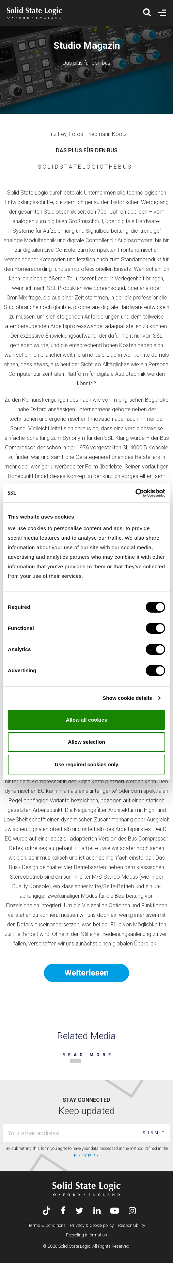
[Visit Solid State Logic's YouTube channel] (115, 1211)
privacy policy (86, 1154)
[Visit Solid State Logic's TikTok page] (46, 1211)
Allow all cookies (86, 720)
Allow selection (86, 742)
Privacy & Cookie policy (92, 1225)
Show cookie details (127, 698)
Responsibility (131, 1225)
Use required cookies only (87, 764)
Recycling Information (86, 1234)
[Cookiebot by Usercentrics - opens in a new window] (135, 493)
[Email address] (71, 1132)
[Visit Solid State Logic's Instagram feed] (132, 1211)
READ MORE (88, 1054)
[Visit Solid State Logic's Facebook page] (63, 1211)
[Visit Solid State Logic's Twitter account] (79, 1211)
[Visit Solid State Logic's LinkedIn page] (97, 1211)
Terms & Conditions (47, 1225)
